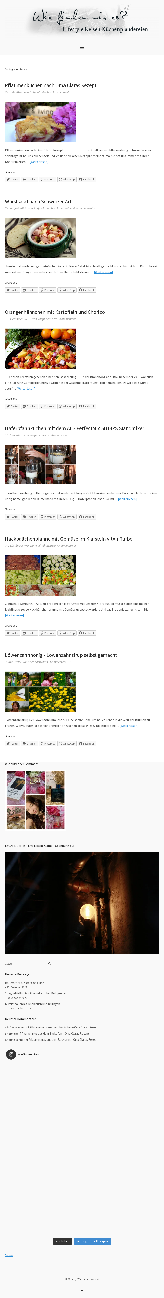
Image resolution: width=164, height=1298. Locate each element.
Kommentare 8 (60, 435)
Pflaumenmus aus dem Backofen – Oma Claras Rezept (64, 1027)
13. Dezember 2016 (17, 319)
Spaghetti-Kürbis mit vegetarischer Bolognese (35, 993)
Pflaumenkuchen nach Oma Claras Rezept (50, 85)
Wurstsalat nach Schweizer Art (38, 201)
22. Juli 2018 (13, 92)
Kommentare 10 (60, 662)
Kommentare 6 (68, 319)
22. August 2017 (15, 208)
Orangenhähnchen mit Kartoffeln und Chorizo (55, 312)
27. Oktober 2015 (16, 545)
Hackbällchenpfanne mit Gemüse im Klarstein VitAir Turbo (69, 538)
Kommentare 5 (65, 92)
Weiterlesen (39, 162)
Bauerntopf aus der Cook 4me (24, 983)
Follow (9, 1255)
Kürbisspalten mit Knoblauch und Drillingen (32, 1004)
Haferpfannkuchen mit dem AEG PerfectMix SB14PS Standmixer (74, 428)
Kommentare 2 (66, 545)
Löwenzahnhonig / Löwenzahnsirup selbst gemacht (61, 655)
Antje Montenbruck (42, 92)
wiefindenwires (47, 319)
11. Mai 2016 (13, 435)
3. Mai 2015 (13, 662)
